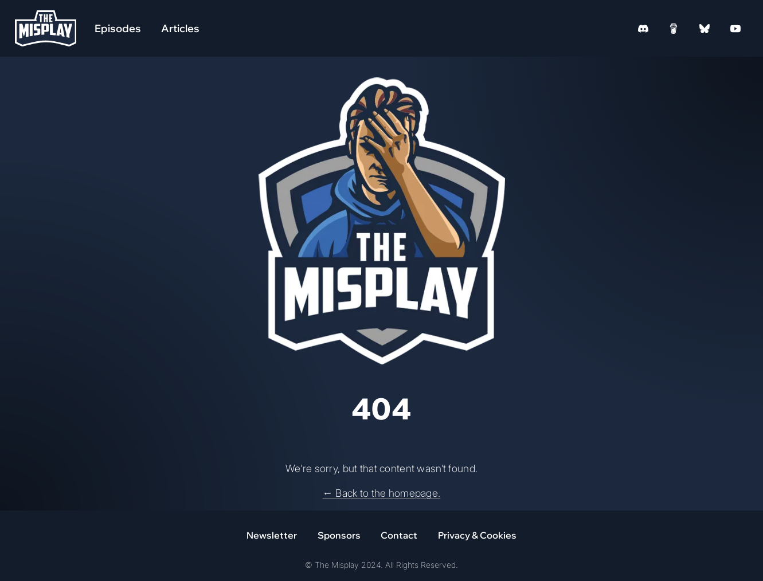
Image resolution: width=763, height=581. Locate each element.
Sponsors (339, 535)
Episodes (118, 28)
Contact (399, 535)
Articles (180, 28)
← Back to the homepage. (382, 493)
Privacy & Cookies (477, 535)
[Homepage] (46, 28)
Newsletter (271, 535)
